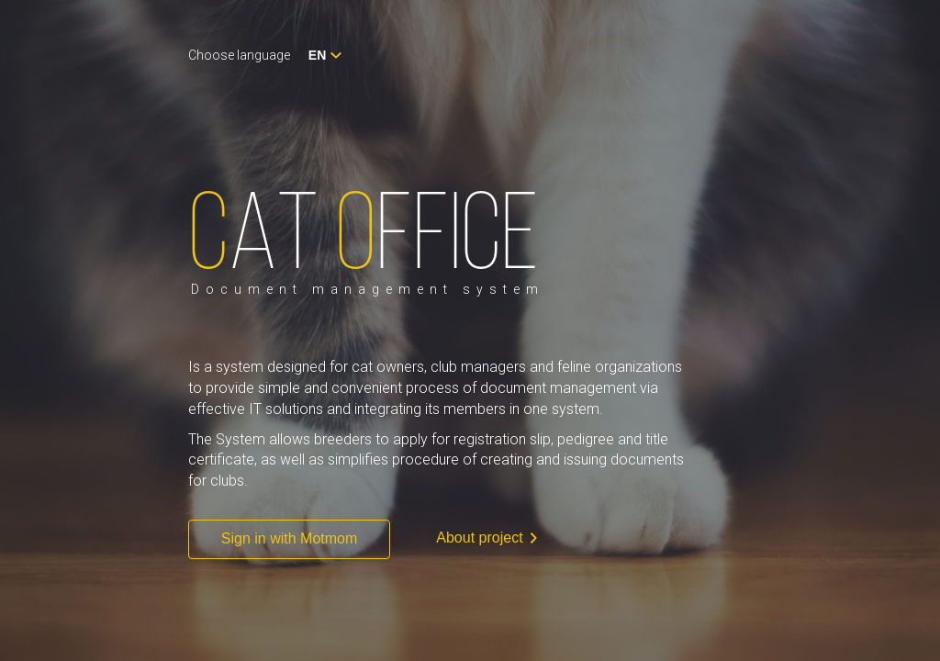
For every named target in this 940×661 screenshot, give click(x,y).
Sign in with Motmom (289, 538)
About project (486, 537)
